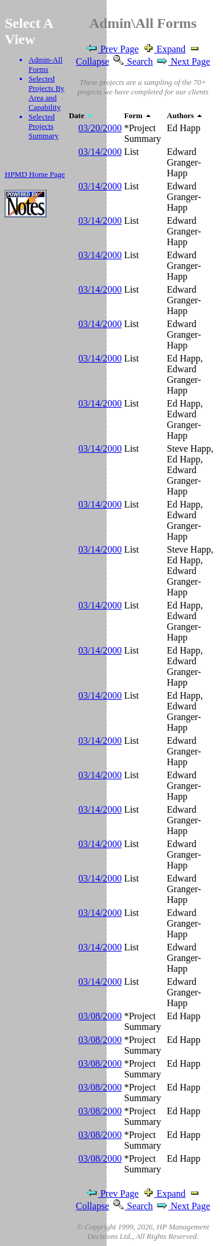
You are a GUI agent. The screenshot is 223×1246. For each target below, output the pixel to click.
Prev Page (112, 49)
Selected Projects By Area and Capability (46, 93)
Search (132, 61)
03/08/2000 (100, 1016)
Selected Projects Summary (44, 126)
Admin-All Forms (45, 64)
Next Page (182, 61)
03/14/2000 (100, 152)
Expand (163, 49)
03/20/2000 (100, 128)
